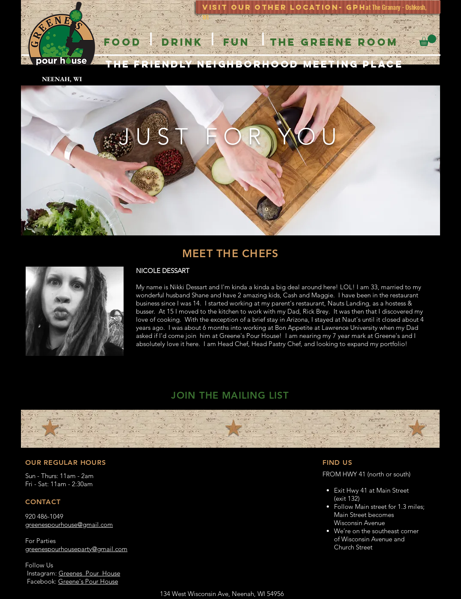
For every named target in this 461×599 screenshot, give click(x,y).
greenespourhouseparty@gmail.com (76, 549)
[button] (427, 40)
